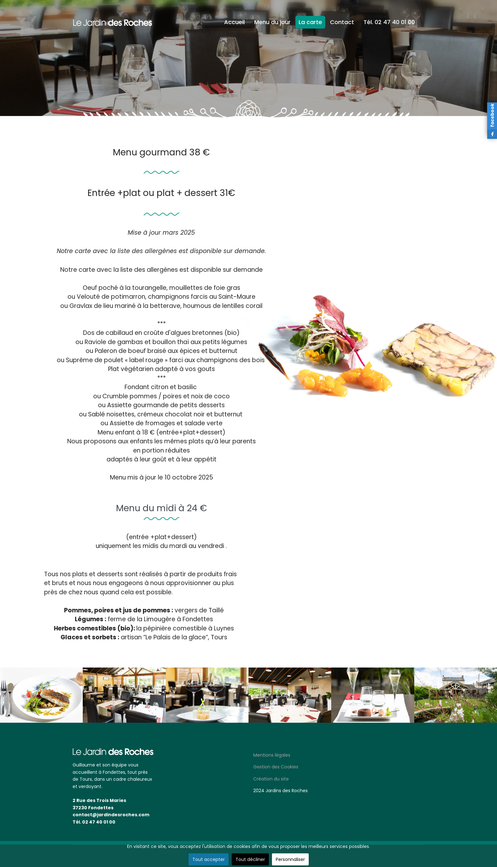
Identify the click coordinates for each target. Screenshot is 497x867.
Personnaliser (290, 859)
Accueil (234, 22)
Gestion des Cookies (275, 767)
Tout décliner (250, 859)
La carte (310, 22)
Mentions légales (271, 755)
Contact (342, 22)
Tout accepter (208, 859)
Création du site (271, 779)
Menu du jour (272, 22)
